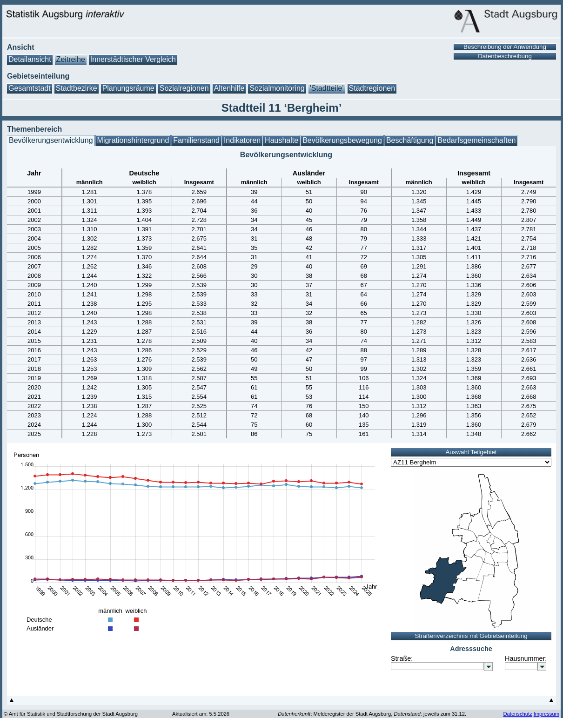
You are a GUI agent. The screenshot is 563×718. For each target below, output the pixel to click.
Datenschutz (517, 714)
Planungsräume (128, 88)
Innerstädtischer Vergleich (133, 59)
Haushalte (281, 140)
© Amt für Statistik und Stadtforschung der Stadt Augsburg (71, 714)
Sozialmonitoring (276, 88)
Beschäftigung (409, 140)
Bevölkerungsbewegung (342, 140)
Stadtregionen (372, 88)
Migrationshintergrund (133, 140)
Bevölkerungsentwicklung (51, 140)
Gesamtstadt (29, 88)
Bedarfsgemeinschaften (476, 140)
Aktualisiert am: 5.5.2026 (200, 714)
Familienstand (196, 140)
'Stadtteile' (327, 88)
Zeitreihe (70, 59)
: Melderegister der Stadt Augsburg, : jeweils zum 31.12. (372, 714)
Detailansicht (29, 59)
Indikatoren (242, 140)
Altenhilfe (229, 88)
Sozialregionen (184, 88)
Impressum (546, 714)
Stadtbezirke (76, 88)
